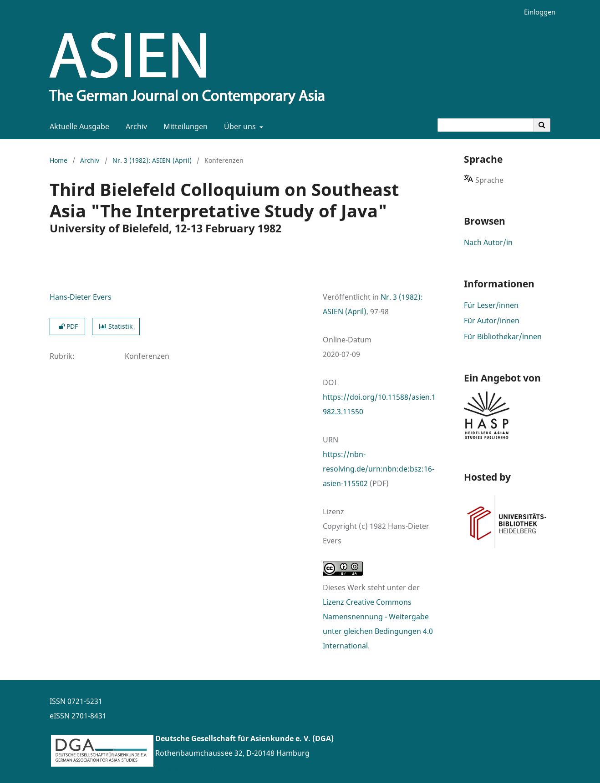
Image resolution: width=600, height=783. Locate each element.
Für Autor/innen (491, 321)
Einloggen (536, 12)
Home (58, 160)
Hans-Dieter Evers (81, 297)
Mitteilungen (184, 126)
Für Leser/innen (491, 305)
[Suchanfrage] (485, 125)
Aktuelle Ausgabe (77, 126)
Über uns (239, 126)
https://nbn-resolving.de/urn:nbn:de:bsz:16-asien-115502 (378, 468)
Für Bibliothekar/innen (503, 336)
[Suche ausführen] (542, 125)
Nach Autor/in (488, 242)
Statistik (115, 326)
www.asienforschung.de (197, 768)
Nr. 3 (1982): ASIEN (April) (152, 160)
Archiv (134, 126)
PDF (67, 326)
